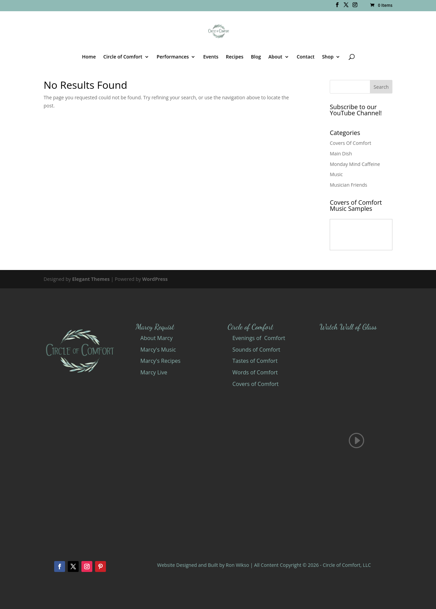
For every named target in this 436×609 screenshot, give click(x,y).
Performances (173, 57)
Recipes (234, 57)
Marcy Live (153, 372)
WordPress (155, 279)
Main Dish (341, 153)
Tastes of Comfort (255, 361)
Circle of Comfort (122, 57)
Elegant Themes (91, 279)
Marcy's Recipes (160, 361)
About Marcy (156, 338)
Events (210, 57)
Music (336, 174)
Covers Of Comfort (350, 143)
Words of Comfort (255, 372)
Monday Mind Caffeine (355, 164)
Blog (256, 57)
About (275, 57)
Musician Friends (348, 185)
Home (89, 57)
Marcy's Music (158, 349)
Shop (327, 57)
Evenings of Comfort (258, 338)
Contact (305, 57)
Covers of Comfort (255, 384)
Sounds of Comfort (256, 349)
